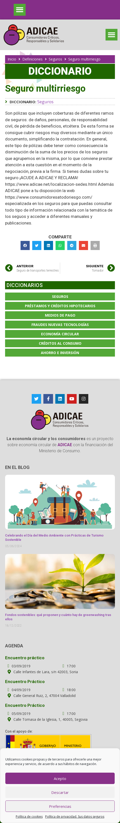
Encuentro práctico (24, 657)
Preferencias (60, 806)
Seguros (55, 59)
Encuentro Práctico (25, 681)
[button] (20, 10)
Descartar (60, 792)
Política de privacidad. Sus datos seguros (74, 816)
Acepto (60, 778)
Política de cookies (29, 816)
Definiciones (32, 59)
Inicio (12, 59)
